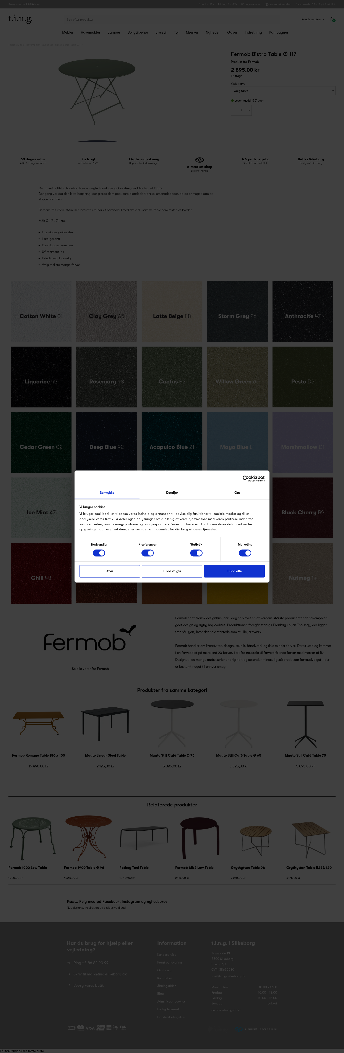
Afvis (109, 571)
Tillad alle (234, 571)
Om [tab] (237, 493)
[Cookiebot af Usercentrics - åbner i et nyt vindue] (246, 478)
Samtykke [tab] (107, 493)
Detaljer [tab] (172, 493)
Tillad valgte (172, 571)
